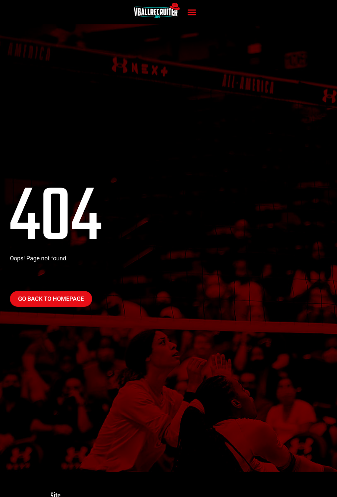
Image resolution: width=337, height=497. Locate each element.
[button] (192, 12)
